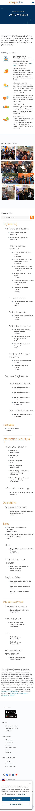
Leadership (8, 745)
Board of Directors (10, 747)
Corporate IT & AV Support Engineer (21, 492)
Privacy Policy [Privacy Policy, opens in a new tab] (21, 794)
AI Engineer (14, 450)
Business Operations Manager (19, 610)
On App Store (10, 712)
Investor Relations (10, 764)
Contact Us (8, 752)
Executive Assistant (13, 428)
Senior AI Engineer (16, 460)
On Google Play (11, 716)
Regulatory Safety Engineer (22, 360)
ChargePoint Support (11, 726)
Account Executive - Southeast (20, 586)
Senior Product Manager (17, 658)
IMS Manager (14, 455)
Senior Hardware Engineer (18, 232)
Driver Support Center (11, 728)
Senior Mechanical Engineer (19, 237)
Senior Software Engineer (22, 387)
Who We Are (8, 740)
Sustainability (9, 742)
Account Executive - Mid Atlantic (20, 581)
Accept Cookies (16, 799)
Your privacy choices (16, 804)
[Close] (30, 783)
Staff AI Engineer (15, 637)
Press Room (8, 761)
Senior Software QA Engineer (23, 414)
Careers (7, 750)
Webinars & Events (10, 766)
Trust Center (8, 731)
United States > (10, 779)
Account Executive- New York (19, 591)
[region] (16, 795)
